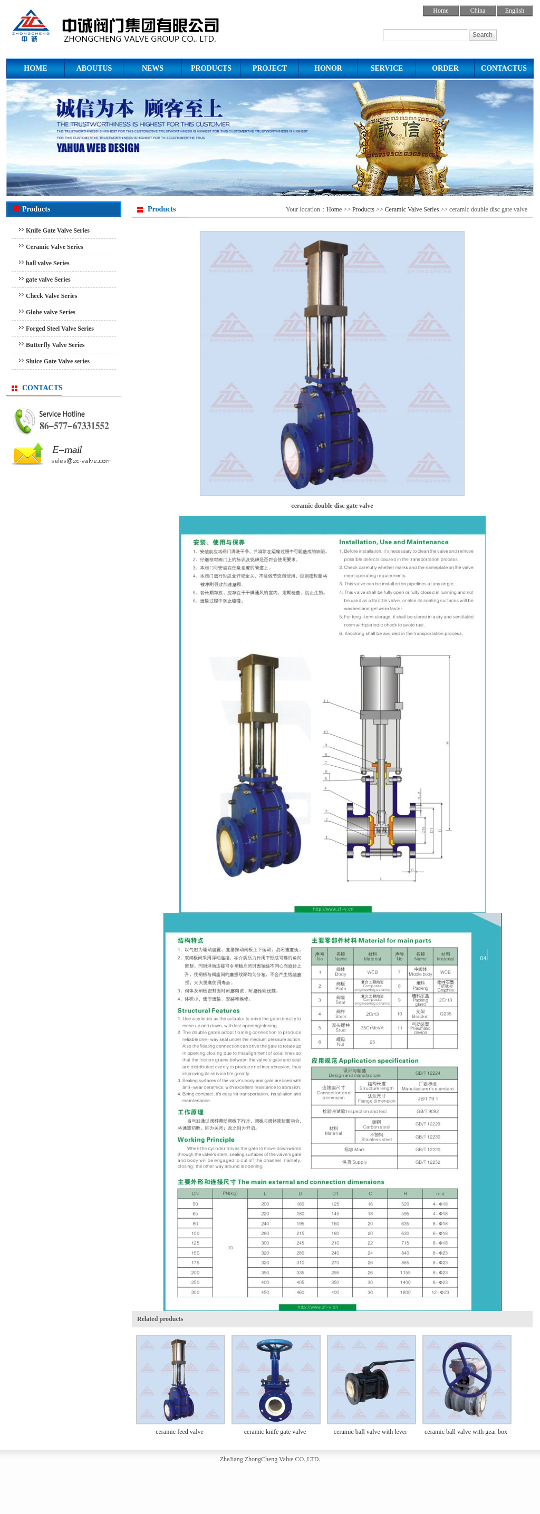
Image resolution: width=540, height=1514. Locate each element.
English (515, 10)
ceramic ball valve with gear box (466, 1431)
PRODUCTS (211, 68)
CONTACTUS (504, 68)
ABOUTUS (94, 68)
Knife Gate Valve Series (58, 230)
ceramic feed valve (180, 1431)
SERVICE (387, 68)
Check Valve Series (51, 296)
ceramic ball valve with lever (370, 1431)
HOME (35, 68)
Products (363, 209)
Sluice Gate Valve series (58, 361)
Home (440, 10)
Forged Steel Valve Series (60, 328)
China (478, 10)
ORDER (445, 68)
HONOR (328, 68)
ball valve (137, 23)
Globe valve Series (50, 312)
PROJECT (270, 68)
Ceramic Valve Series (54, 246)
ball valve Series (48, 263)
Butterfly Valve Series (55, 345)
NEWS (152, 68)
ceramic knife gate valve (275, 1431)
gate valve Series (48, 279)
